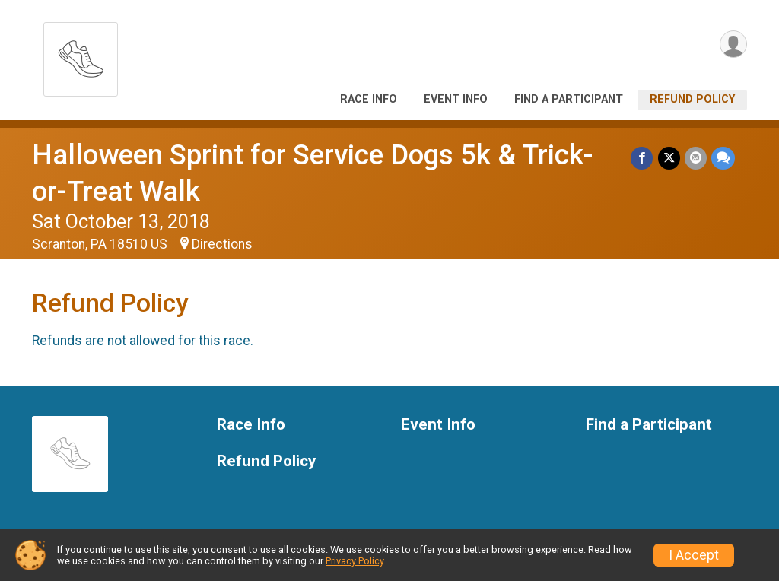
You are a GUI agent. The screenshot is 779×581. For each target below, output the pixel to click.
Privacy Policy (354, 561)
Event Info (456, 99)
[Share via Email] (696, 158)
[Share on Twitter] (669, 158)
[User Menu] (733, 44)
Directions (222, 244)
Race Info (368, 99)
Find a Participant (568, 99)
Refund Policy (692, 99)
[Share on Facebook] (642, 158)
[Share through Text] (723, 158)
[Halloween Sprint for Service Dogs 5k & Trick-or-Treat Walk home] (81, 55)
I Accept (694, 555)
